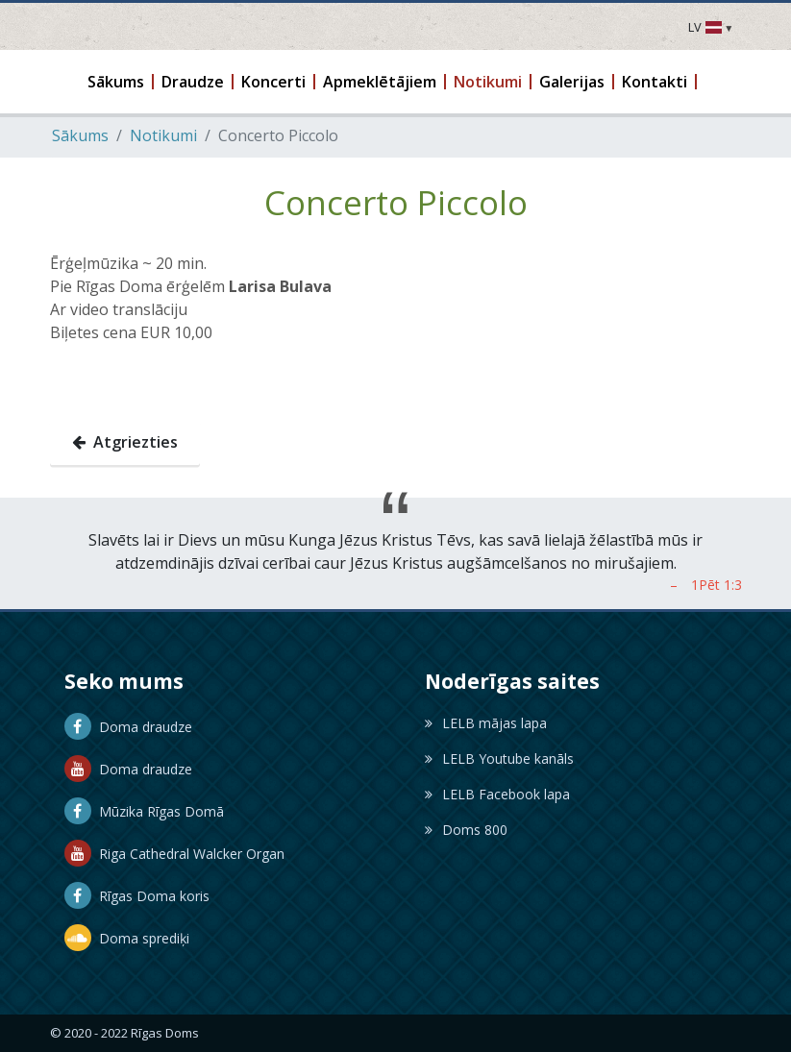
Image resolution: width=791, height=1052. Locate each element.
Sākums (80, 135)
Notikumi (163, 135)
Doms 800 (466, 829)
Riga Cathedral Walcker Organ (174, 853)
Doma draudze (128, 727)
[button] (117, 81)
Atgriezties (125, 442)
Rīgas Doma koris (137, 896)
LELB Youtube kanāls (499, 758)
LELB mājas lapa (486, 723)
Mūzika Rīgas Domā (144, 811)
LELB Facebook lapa (497, 794)
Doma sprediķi (126, 938)
